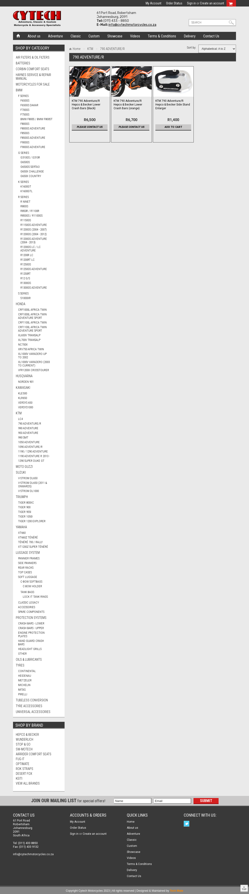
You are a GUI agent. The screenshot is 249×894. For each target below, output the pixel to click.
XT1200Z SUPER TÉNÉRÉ (33, 546)
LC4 (20, 419)
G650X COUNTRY (30, 176)
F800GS (24, 123)
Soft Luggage (27, 577)
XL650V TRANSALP (29, 335)
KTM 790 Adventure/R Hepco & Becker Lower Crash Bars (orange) (128, 104)
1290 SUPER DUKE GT (31, 460)
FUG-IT (20, 759)
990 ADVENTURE (28, 428)
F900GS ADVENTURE (32, 147)
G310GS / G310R (30, 157)
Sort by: (191, 47)
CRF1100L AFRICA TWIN (32, 322)
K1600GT (25, 186)
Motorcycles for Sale (33, 84)
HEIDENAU (24, 675)
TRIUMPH (22, 497)
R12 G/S (25, 278)
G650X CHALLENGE (32, 171)
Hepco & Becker (27, 734)
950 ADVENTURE (28, 433)
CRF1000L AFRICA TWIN (32, 309)
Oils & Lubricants (29, 659)
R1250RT (25, 273)
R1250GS (25, 264)
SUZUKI (21, 472)
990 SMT (23, 437)
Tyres (20, 665)
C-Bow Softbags (31, 581)
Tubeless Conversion (32, 700)
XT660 (22, 532)
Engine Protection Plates (31, 634)
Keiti (19, 778)
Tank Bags (27, 592)
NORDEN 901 (26, 381)
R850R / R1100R (29, 211)
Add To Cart (173, 127)
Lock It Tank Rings (35, 596)
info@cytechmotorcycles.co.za (132, 25)
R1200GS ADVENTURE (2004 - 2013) (33, 240)
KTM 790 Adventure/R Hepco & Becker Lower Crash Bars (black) (86, 104)
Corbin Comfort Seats (32, 69)
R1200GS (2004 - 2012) (33, 234)
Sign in (191, 3)
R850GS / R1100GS (31, 215)
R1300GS (25, 283)
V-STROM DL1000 (28, 491)
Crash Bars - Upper (31, 628)
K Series (23, 182)
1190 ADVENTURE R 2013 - (34, 456)
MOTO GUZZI (24, 466)
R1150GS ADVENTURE (33, 225)
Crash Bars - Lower (31, 623)
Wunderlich (24, 739)
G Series (23, 153)
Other (22, 653)
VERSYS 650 (25, 402)
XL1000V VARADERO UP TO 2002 (32, 355)
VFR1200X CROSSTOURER (33, 370)
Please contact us (90, 127)
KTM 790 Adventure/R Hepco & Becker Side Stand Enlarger (172, 104)
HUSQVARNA (24, 376)
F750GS (24, 114)
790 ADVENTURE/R (29, 423)
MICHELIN (24, 685)
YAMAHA (21, 527)
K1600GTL (26, 191)
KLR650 (22, 398)
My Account (153, 3)
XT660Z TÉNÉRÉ (28, 537)
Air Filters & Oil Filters (32, 57)
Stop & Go (23, 744)
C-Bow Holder (32, 586)
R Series (23, 197)
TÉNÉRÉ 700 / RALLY (30, 542)
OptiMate (22, 764)
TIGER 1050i (25, 516)
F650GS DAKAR (29, 105)
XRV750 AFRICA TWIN (31, 349)
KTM (19, 413)
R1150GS (25, 220)
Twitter (187, 824)
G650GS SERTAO (30, 166)
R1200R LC (26, 255)
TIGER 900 (24, 507)
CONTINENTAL (27, 671)
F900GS (24, 142)
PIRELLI (22, 694)
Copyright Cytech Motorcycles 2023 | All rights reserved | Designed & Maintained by (124, 890)
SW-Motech (24, 749)
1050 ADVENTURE (29, 442)
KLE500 (22, 393)
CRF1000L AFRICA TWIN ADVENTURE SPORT (32, 316)
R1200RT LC (27, 259)
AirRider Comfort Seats (33, 754)
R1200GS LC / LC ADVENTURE (30, 248)
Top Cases (25, 572)
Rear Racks (25, 567)
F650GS (24, 100)
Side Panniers (27, 563)
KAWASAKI (23, 387)
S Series (23, 293)
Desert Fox (24, 773)
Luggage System (28, 552)
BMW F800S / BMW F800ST (36, 119)
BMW (19, 90)
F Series (23, 96)
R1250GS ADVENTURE (33, 269)
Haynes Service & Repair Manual (33, 76)
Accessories (26, 607)
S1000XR (25, 298)
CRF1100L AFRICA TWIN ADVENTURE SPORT (32, 328)
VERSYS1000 (25, 407)
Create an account (212, 3)
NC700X (23, 344)
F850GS (24, 133)
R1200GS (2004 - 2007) (33, 229)
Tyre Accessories (29, 706)
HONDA (20, 304)
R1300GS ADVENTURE (33, 287)
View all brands (28, 783)
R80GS (24, 206)
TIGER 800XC (26, 502)
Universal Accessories (33, 712)
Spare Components (31, 612)
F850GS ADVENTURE (32, 137)
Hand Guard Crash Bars (31, 642)
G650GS (25, 162)
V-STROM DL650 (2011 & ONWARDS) (32, 484)
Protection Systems (31, 618)
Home (18, 35)
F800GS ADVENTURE (32, 128)
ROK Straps (24, 769)
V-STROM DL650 (27, 478)
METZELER (25, 680)
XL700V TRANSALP (29, 340)
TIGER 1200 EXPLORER (32, 521)
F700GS (24, 110)
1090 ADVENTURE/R (30, 447)
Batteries (23, 63)
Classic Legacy (28, 602)
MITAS (22, 689)
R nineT (25, 201)
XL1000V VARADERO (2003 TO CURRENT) (34, 363)
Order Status (174, 3)
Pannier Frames (28, 558)
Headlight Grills (30, 649)
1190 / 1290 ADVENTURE (33, 451)
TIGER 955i (24, 512)
